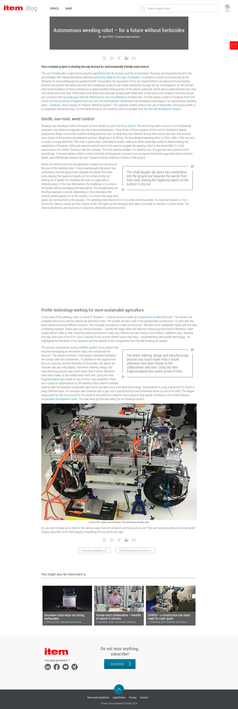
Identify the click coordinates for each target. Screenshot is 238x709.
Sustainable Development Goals (59, 399)
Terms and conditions (98, 697)
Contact (144, 697)
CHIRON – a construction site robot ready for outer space (169, 616)
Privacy (133, 697)
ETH (192, 97)
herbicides (60, 73)
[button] (104, 58)
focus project (128, 126)
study (160, 77)
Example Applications (128, 36)
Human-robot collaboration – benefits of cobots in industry (118, 616)
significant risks (102, 73)
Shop (68, 8)
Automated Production (125, 621)
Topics (54, 8)
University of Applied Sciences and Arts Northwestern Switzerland (96, 101)
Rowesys (55, 105)
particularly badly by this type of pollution (116, 77)
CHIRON (83, 347)
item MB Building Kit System (164, 109)
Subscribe (117, 664)
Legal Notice (119, 697)
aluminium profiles (151, 317)
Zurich (45, 101)
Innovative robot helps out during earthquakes (64, 616)
